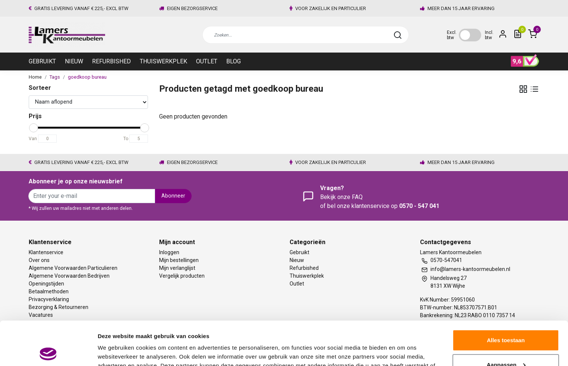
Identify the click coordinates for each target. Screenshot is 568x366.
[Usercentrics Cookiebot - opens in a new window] (48, 351)
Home (35, 77)
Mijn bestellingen (179, 260)
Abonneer (173, 196)
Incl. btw (489, 35)
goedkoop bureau (87, 77)
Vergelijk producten (182, 276)
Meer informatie (119, 351)
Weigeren (505, 345)
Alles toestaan (506, 296)
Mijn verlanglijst (177, 268)
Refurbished (111, 61)
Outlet (206, 61)
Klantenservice (46, 252)
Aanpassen (506, 321)
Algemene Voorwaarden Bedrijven (69, 276)
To (125, 138)
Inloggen (169, 252)
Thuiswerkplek (163, 61)
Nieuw (74, 61)
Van (33, 138)
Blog (233, 61)
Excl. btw (452, 35)
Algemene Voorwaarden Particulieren (73, 268)
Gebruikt (42, 61)
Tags (55, 77)
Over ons (39, 260)
